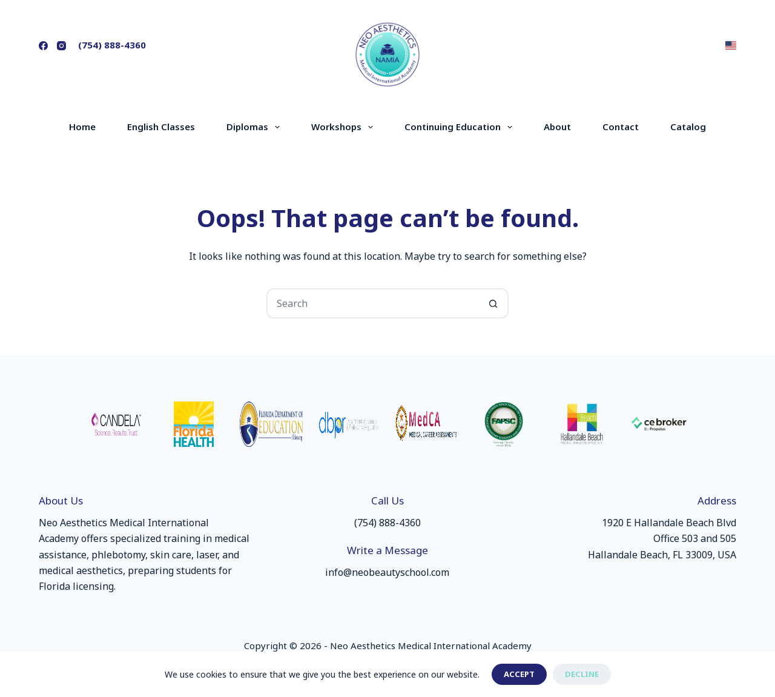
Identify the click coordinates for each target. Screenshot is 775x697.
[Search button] (493, 303)
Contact (620, 127)
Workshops (344, 127)
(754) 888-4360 (112, 45)
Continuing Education (460, 127)
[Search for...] (372, 303)
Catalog (688, 127)
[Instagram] (61, 45)
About (557, 127)
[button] (730, 45)
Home (82, 127)
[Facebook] (43, 45)
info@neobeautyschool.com (387, 572)
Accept (519, 674)
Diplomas (255, 127)
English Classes (161, 127)
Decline (582, 674)
